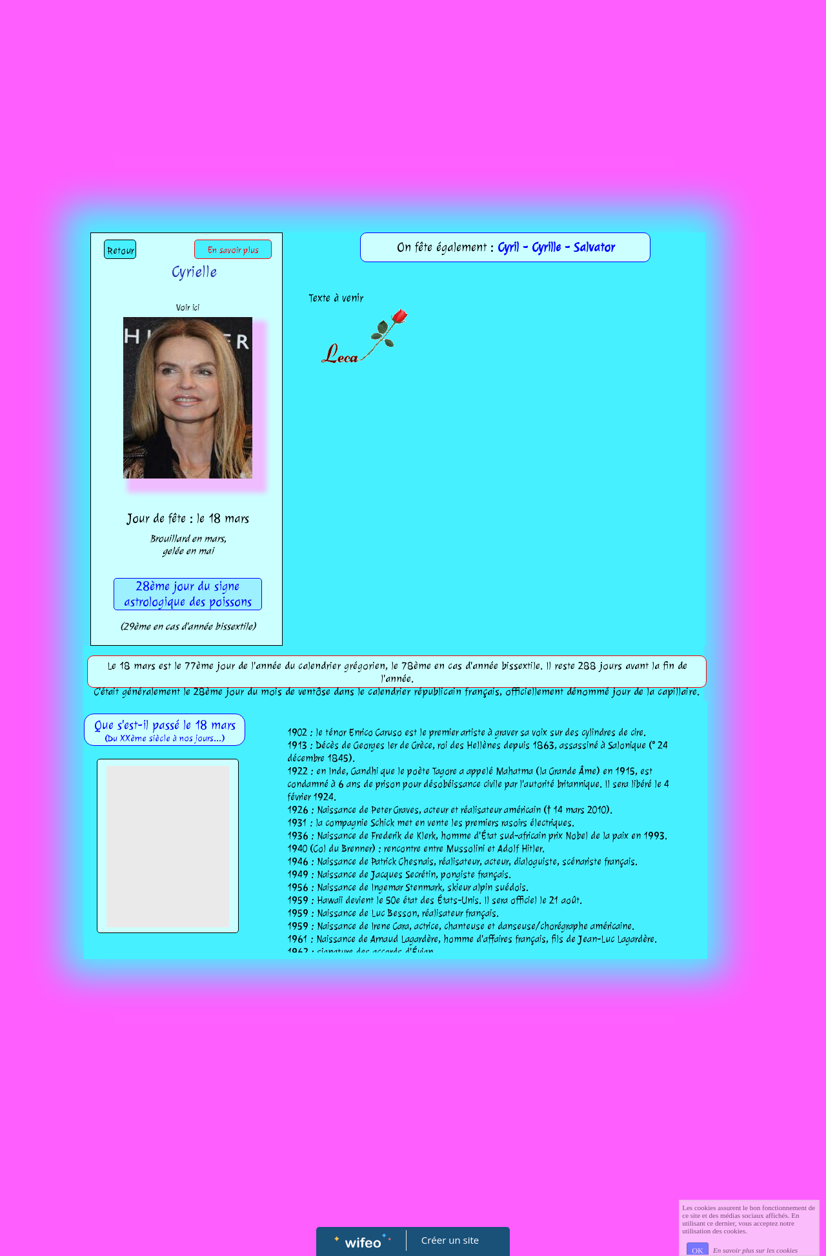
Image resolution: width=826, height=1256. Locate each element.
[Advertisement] (413, 96)
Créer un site (450, 1239)
